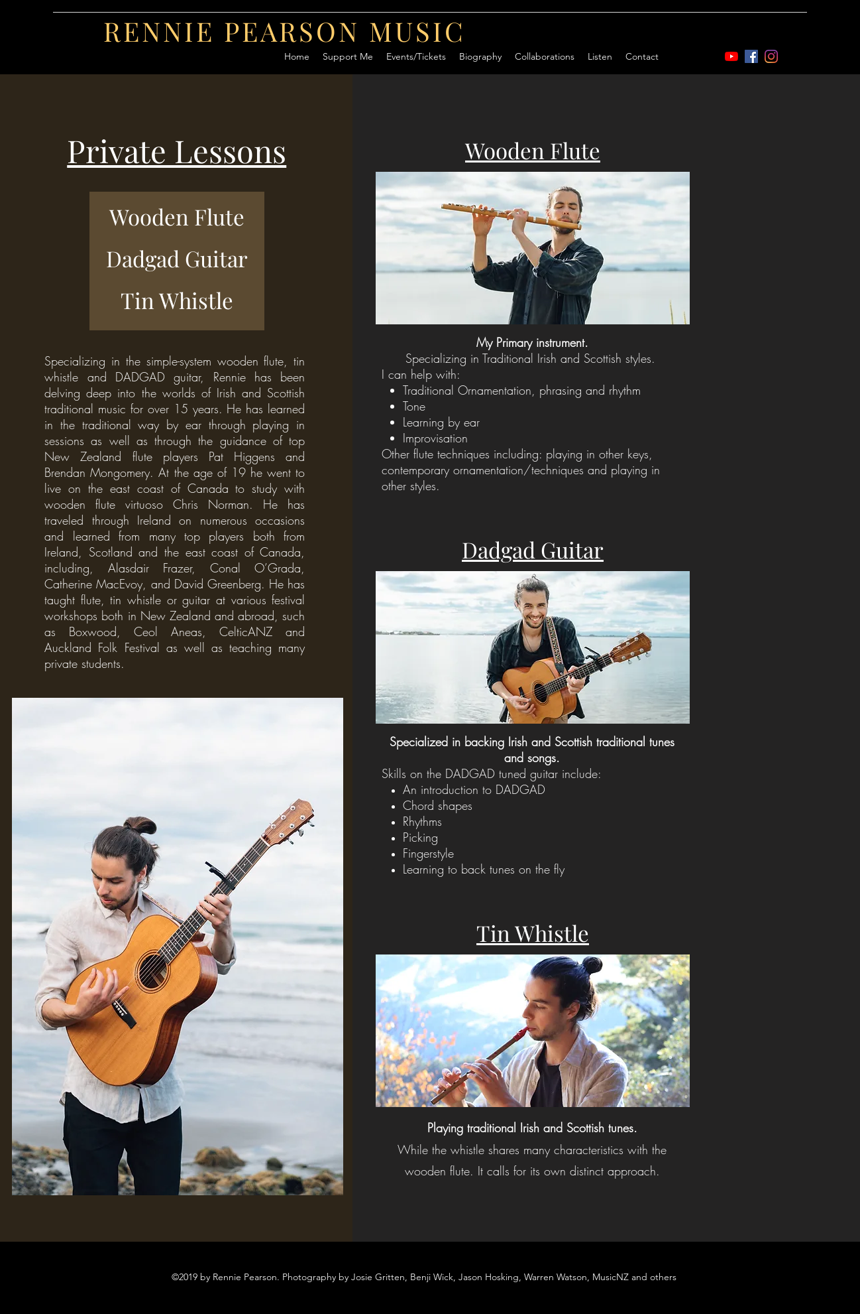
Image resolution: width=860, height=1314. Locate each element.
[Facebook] (751, 56)
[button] (544, 56)
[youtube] (731, 56)
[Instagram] (771, 56)
